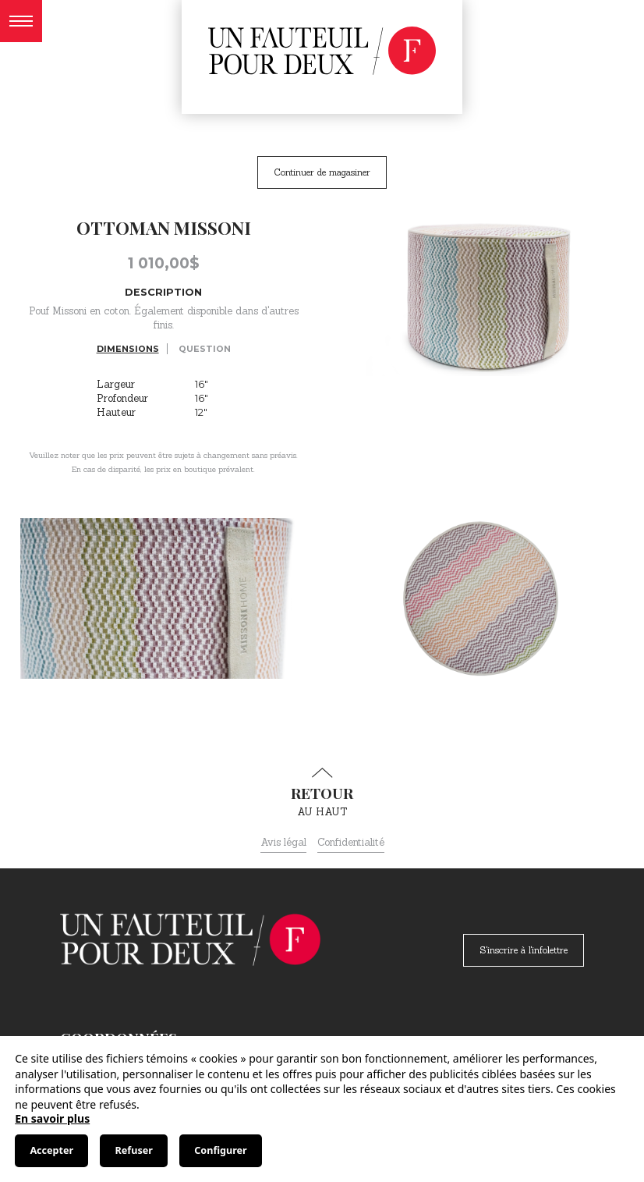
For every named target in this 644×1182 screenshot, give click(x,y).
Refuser (134, 1150)
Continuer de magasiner (322, 172)
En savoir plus (52, 1118)
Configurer (220, 1150)
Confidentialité (350, 842)
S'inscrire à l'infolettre (523, 950)
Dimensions (128, 348)
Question (205, 348)
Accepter (51, 1150)
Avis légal (283, 842)
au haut (322, 793)
